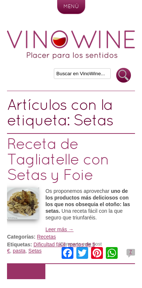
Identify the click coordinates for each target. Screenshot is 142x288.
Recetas (46, 237)
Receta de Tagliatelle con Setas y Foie (58, 160)
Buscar (123, 75)
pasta (19, 251)
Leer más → (59, 229)
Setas (35, 251)
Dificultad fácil (49, 244)
